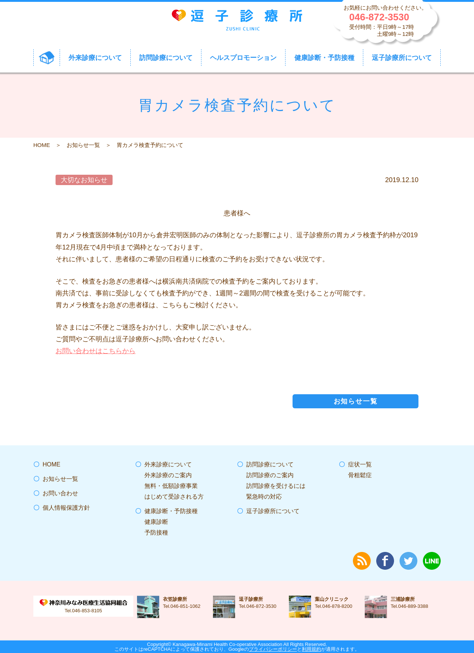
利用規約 (311, 649)
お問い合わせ (60, 493)
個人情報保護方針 (66, 508)
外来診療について (168, 464)
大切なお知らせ (84, 180)
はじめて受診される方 (174, 496)
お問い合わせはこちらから (96, 351)
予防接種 (156, 532)
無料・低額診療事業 (171, 486)
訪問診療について (270, 464)
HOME (41, 145)
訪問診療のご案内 (270, 475)
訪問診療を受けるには (276, 486)
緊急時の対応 (264, 496)
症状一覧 (360, 464)
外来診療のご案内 (168, 475)
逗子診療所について (273, 511)
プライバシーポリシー (273, 649)
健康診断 (156, 522)
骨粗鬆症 (360, 475)
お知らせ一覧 (83, 145)
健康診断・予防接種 (171, 511)
